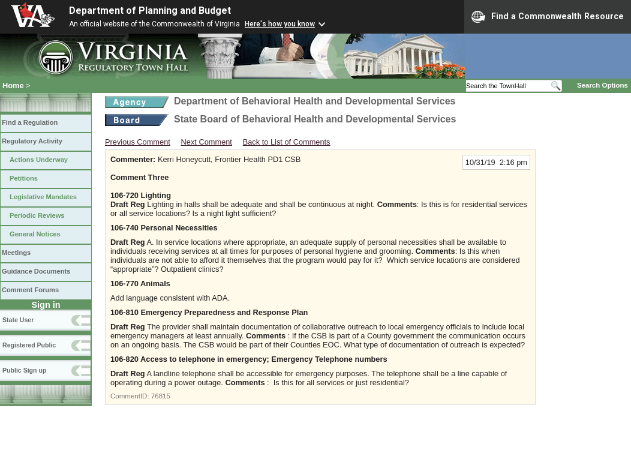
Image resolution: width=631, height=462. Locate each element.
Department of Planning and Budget (150, 10)
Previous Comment (137, 141)
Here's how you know (280, 24)
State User (18, 319)
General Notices (35, 234)
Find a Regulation (30, 122)
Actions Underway (39, 159)
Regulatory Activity (32, 141)
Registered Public (29, 345)
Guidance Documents (36, 271)
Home (13, 85)
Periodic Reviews (37, 215)
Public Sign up (24, 370)
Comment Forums (30, 289)
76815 (160, 396)
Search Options (602, 85)
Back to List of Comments (286, 141)
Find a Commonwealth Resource (547, 17)
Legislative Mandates (43, 196)
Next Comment (206, 141)
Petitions (24, 178)
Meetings (16, 252)
